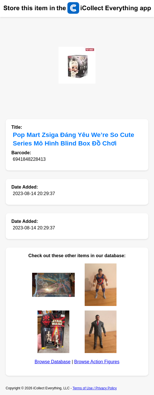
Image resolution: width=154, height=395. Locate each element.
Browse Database (52, 361)
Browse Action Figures (96, 361)
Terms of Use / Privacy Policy (94, 388)
